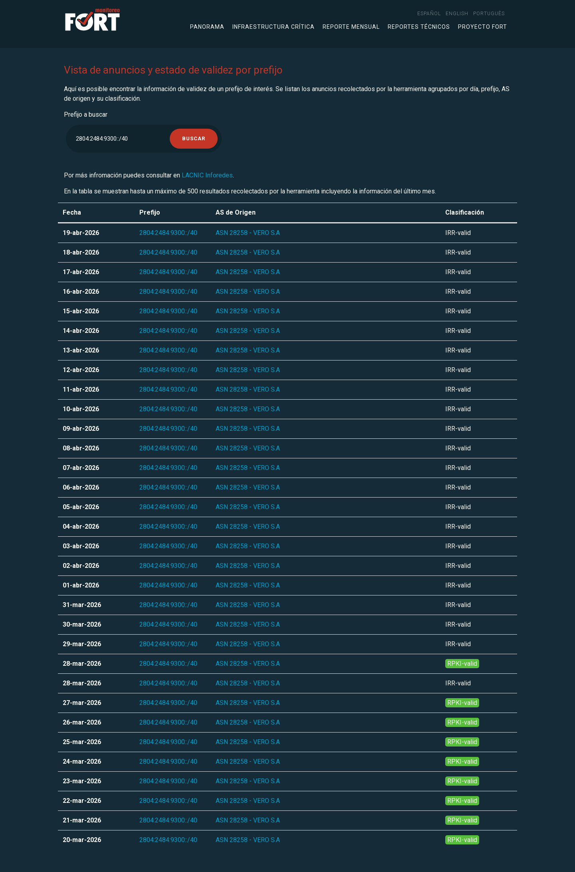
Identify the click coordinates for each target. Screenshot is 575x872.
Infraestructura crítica (273, 27)
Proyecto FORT (482, 27)
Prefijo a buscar (85, 114)
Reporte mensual (351, 27)
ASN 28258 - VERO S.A (248, 233)
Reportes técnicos (419, 27)
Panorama (207, 27)
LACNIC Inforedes (207, 175)
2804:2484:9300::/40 (168, 233)
